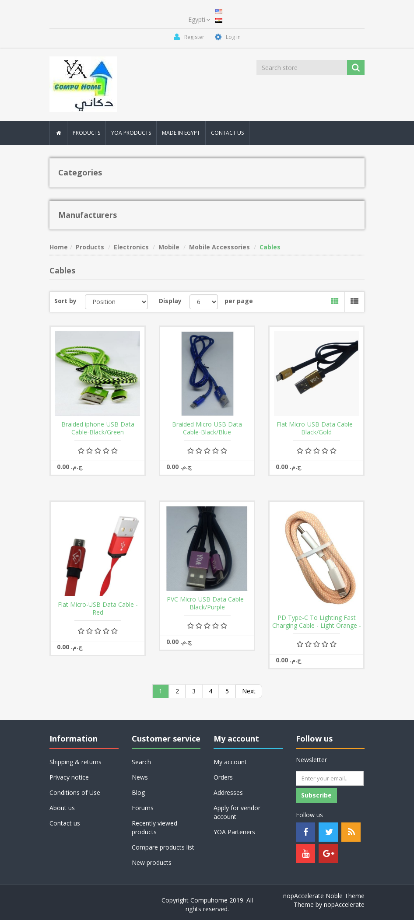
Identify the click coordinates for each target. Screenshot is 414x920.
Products (90, 247)
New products (152, 862)
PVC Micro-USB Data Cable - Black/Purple (207, 603)
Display (170, 301)
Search (141, 762)
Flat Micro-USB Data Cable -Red (98, 608)
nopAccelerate (344, 904)
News (140, 777)
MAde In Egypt (181, 132)
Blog (138, 792)
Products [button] (86, 132)
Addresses (228, 792)
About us (62, 808)
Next (249, 691)
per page (239, 301)
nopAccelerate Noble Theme (324, 896)
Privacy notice (69, 777)
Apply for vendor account (237, 812)
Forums (143, 808)
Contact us (64, 823)
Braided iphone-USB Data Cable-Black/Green (97, 428)
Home (58, 247)
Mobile (168, 247)
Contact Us (227, 132)
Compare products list (163, 847)
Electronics (131, 247)
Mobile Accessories (219, 247)
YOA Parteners (234, 832)
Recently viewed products (154, 827)
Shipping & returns (75, 762)
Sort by (65, 301)
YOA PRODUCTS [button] (131, 132)
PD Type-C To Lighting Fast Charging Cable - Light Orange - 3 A (316, 625)
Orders (223, 777)
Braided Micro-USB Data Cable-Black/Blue (207, 428)
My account (230, 762)
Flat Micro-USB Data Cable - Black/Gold (317, 428)
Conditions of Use (74, 792)
